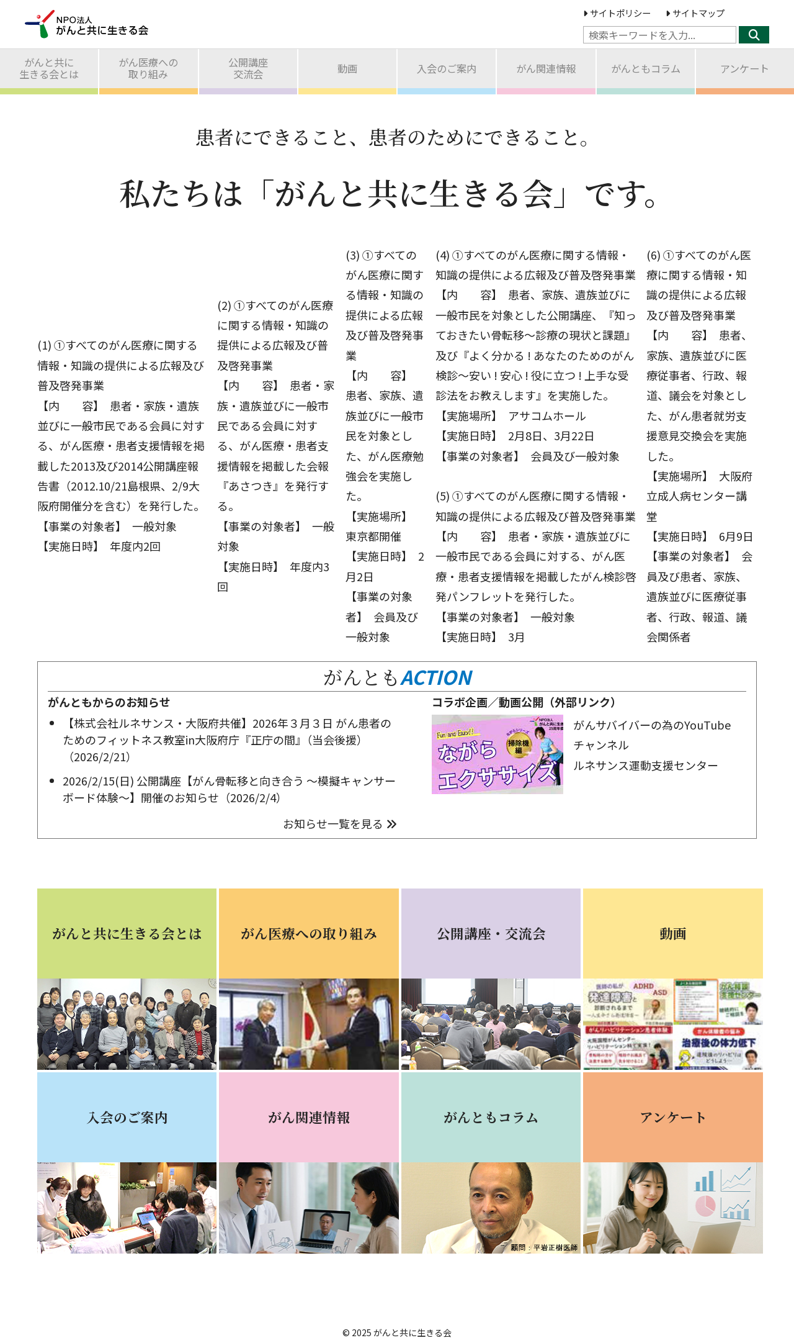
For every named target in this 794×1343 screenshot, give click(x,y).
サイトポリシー (617, 12)
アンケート (744, 68)
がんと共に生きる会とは (49, 68)
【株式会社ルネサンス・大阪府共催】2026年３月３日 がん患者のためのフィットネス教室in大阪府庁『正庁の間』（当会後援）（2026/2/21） (227, 739)
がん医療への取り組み (148, 68)
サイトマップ (695, 12)
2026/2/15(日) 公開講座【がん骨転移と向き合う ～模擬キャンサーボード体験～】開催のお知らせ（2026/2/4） (229, 788)
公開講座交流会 (248, 68)
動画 (347, 68)
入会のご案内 (446, 68)
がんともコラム (645, 68)
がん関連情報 (546, 68)
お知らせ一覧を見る (340, 823)
